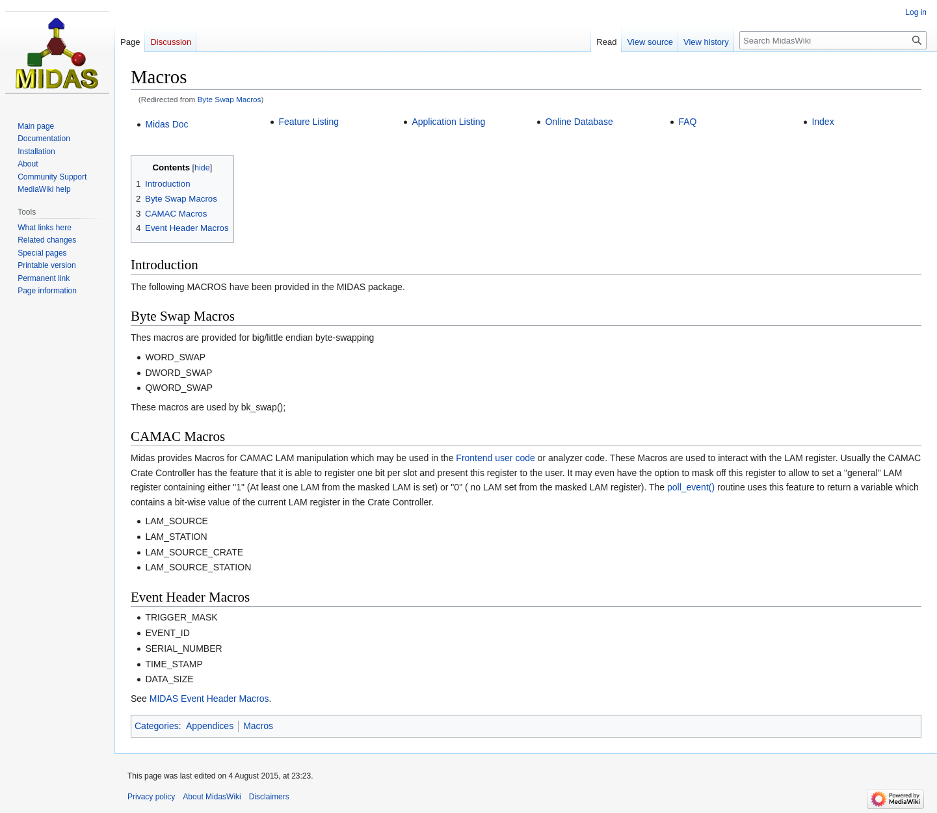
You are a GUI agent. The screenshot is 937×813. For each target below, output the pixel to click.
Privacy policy (151, 796)
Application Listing (448, 121)
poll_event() (691, 487)
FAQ (687, 121)
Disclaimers (269, 796)
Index (823, 121)
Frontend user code (495, 458)
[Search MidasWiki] (833, 40)
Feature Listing (308, 121)
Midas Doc (166, 124)
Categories (157, 726)
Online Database (579, 121)
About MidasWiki (212, 796)
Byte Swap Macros (229, 99)
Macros (258, 726)
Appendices (209, 726)
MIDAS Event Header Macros (209, 698)
